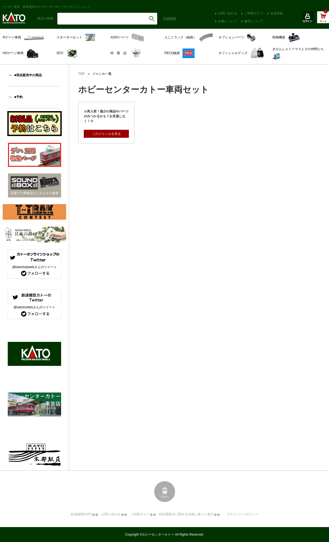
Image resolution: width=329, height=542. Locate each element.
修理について (253, 21)
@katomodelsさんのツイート (34, 307)
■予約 (18, 97)
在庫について (227, 21)
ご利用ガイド (253, 13)
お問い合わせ (227, 13)
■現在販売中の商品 (28, 75)
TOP (81, 74)
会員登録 (276, 13)
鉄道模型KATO (81, 514)
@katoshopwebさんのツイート (34, 267)
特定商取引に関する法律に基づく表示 (186, 514)
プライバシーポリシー (242, 514)
